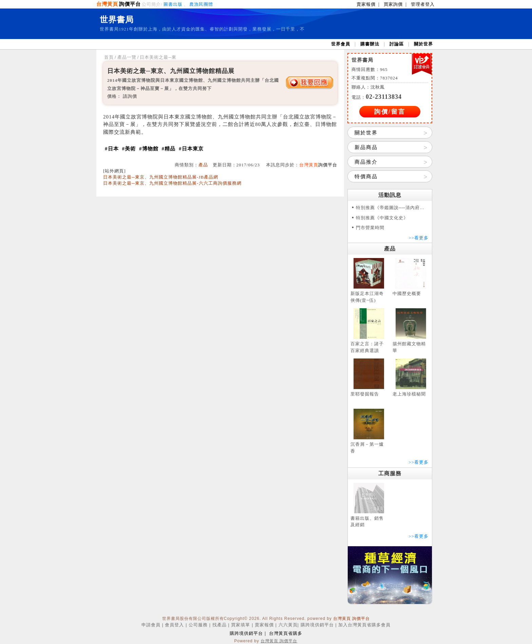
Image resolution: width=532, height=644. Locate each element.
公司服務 (198, 624)
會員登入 (174, 624)
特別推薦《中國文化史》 (382, 217)
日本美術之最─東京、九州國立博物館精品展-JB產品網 (160, 177)
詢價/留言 (389, 111)
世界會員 (340, 44)
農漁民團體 (201, 4)
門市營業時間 (370, 227)
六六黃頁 (288, 624)
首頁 (109, 57)
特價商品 (366, 176)
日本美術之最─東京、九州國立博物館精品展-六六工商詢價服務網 (172, 183)
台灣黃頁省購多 (285, 633)
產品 (203, 164)
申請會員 (150, 624)
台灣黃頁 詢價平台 (351, 618)
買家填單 (240, 624)
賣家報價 (366, 4)
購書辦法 (369, 44)
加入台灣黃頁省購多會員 (364, 624)
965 (384, 69)
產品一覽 (126, 57)
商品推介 (366, 162)
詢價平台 (130, 4)
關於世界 (423, 44)
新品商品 (366, 147)
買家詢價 (393, 4)
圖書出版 (173, 4)
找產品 (219, 624)
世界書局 (117, 19)
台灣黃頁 (107, 4)
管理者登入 (423, 4)
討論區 (397, 44)
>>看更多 (418, 237)
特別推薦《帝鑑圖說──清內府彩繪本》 (392, 207)
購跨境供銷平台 (317, 624)
